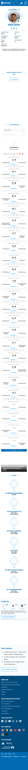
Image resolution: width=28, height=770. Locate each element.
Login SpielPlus (5, 713)
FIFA (14, 754)
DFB (6, 754)
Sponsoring (4, 687)
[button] (11, 28)
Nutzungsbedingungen (6, 756)
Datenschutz (16, 756)
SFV (2, 754)
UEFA (9, 754)
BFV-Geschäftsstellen (6, 708)
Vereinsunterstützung (6, 689)
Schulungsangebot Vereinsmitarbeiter (10, 706)
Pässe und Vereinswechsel (7, 701)
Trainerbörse (4, 711)
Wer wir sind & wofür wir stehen (9, 682)
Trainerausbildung (5, 703)
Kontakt (3, 694)
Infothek (3, 692)
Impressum (23, 756)
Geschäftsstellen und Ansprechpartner (11, 684)
